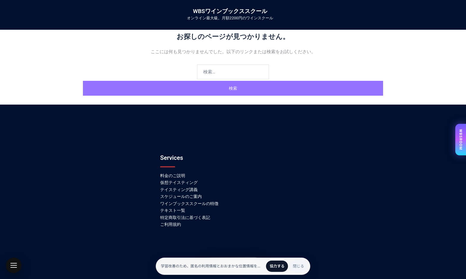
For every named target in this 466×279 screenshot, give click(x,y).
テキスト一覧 (172, 210)
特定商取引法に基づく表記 (185, 217)
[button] (13, 265)
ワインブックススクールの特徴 (189, 203)
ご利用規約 (170, 224)
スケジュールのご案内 (181, 196)
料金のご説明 (172, 175)
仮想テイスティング (179, 182)
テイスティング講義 (179, 189)
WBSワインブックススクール (230, 11)
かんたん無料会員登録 (233, 264)
